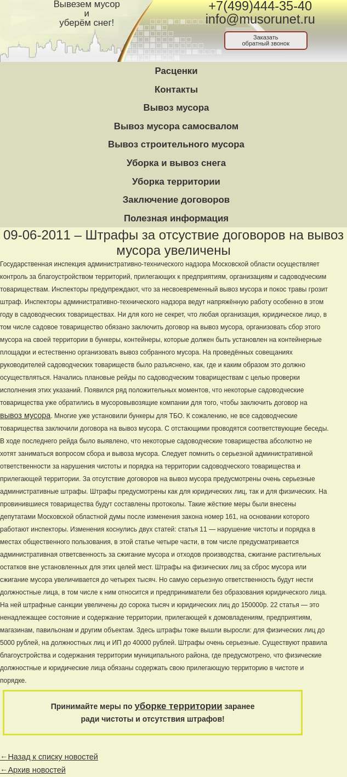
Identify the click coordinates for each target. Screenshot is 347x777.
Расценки (176, 71)
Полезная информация (176, 218)
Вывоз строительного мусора (176, 144)
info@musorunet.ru (260, 19)
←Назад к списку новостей (49, 756)
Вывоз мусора (176, 107)
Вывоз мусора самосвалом (176, 126)
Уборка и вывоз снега (176, 163)
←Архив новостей (33, 769)
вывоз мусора (25, 415)
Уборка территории (176, 181)
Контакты (176, 89)
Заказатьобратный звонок (265, 40)
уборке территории (179, 706)
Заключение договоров (176, 200)
